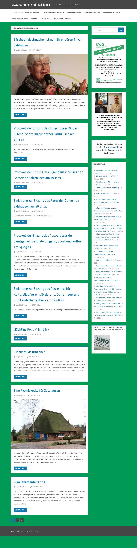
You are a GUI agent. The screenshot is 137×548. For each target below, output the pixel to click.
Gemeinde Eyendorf (74, 12)
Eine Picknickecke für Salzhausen (42, 401)
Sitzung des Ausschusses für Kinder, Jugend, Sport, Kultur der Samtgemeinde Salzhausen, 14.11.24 (108, 228)
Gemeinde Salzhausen (111, 12)
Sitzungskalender (112, 147)
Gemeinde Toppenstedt (20, 19)
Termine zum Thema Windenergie (108, 188)
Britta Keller (36, 50)
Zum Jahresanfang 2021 (33, 493)
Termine (34, 19)
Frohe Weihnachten (103, 193)
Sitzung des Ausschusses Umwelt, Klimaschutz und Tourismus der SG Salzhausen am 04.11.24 (107, 237)
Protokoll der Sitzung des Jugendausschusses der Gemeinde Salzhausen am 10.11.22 (43, 177)
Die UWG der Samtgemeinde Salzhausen (26, 12)
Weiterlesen (19, 115)
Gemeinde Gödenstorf (92, 12)
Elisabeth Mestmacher (32, 363)
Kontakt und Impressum (62, 19)
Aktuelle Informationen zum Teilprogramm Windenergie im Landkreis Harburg (108, 211)
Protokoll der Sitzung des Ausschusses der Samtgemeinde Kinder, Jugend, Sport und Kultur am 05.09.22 (49, 246)
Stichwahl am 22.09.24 (104, 260)
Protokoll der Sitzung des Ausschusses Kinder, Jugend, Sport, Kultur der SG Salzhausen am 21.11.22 (46, 133)
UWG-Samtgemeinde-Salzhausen (34, 5)
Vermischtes (46, 19)
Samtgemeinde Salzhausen (54, 12)
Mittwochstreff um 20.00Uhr (106, 176)
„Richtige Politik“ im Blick (35, 340)
